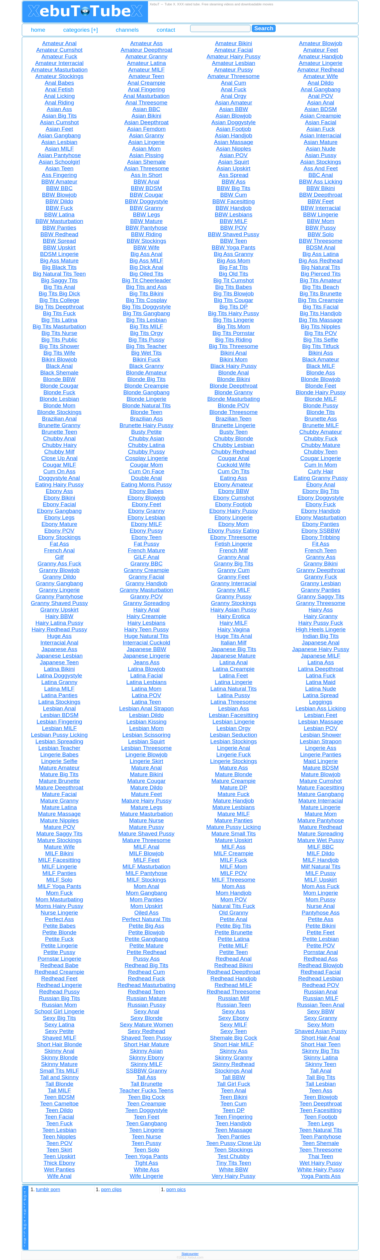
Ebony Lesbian (146, 517)
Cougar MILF (59, 465)
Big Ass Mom (233, 260)
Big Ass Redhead (321, 260)
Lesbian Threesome (146, 748)
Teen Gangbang (146, 1123)
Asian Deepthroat (146, 122)
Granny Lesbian (320, 583)
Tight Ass (146, 1163)
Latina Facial (146, 675)
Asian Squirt (233, 162)
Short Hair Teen (321, 1044)
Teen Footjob (320, 1117)
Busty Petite (146, 432)
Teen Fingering (234, 1117)
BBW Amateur (59, 181)
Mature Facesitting (320, 787)
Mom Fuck (59, 893)
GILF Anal (146, 557)
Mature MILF (233, 814)
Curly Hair (320, 471)
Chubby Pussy (146, 451)
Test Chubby (234, 1156)
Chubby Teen (321, 451)
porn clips (111, 1189)
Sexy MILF (233, 1024)
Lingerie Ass (320, 748)
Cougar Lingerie (320, 458)
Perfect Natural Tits (146, 919)
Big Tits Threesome (233, 346)
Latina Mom (146, 689)
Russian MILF (320, 998)
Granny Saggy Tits (320, 596)
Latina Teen (146, 702)
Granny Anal (233, 557)
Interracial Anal (59, 642)
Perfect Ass (59, 919)
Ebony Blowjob (146, 498)
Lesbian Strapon (321, 741)
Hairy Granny (321, 616)
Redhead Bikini (233, 965)
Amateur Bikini (233, 43)
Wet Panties (59, 1169)
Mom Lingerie (320, 893)
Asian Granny (146, 135)
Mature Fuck (234, 794)
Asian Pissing (146, 155)
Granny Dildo (59, 577)
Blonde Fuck (59, 392)
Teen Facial (59, 1117)
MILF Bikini (59, 853)
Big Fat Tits (233, 267)
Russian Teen (233, 1005)
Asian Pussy (321, 155)
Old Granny (233, 912)
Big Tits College (59, 300)
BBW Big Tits (233, 188)
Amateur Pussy (233, 69)
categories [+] (80, 30)
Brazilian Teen (233, 419)
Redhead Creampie (59, 972)
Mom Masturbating (59, 899)
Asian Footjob (233, 129)
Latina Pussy (233, 695)
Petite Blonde (59, 932)
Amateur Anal (59, 43)
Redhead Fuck (146, 978)
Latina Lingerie (233, 682)
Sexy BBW (321, 1011)
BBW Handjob (234, 208)
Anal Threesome (146, 102)
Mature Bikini (146, 774)
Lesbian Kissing (146, 721)
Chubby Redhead (233, 451)
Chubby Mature (320, 445)
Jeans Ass (146, 662)
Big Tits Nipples (320, 326)
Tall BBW (233, 1077)
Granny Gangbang (59, 583)
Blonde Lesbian (59, 399)
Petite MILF (233, 945)
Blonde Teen (146, 412)
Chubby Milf (59, 451)
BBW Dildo (59, 201)
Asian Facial (320, 122)
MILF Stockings (146, 880)
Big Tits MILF (146, 326)
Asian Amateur (233, 102)
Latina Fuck (320, 675)
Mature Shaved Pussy (146, 833)
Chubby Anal (59, 438)
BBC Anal (320, 175)
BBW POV (233, 228)
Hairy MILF (233, 623)
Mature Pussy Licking (233, 827)
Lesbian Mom (146, 728)
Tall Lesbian (321, 1084)
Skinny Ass (233, 1051)
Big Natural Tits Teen (59, 274)
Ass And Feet (320, 168)
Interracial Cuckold (146, 642)
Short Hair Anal (320, 1038)
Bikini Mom (233, 359)
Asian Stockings (320, 162)
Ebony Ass (59, 491)
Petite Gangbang (146, 939)
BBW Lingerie (320, 214)
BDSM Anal (320, 247)
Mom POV (233, 899)
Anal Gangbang (321, 89)
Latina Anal (233, 662)
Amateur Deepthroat (146, 50)
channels (127, 30)
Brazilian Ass (146, 419)
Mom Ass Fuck (321, 886)
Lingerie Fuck (233, 754)
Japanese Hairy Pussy (320, 649)
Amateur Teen (146, 76)
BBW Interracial (321, 208)
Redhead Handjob (233, 978)
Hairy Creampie (146, 616)
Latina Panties (59, 695)
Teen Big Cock (146, 1097)
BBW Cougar (146, 195)
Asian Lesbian (59, 142)
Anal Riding (59, 102)
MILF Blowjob (146, 853)
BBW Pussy (321, 228)
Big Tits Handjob (321, 313)
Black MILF (320, 366)
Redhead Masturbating (146, 985)
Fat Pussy (146, 544)
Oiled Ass (146, 912)
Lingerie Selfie (59, 761)
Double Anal (146, 478)
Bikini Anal (233, 353)
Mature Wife (59, 847)
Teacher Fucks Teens (146, 1090)
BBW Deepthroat (320, 195)
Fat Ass (59, 544)
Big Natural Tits (320, 267)
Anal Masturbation (146, 96)
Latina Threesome (233, 702)
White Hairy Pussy (320, 1169)
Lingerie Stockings (233, 761)
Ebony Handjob (320, 511)
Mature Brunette (59, 781)
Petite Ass (320, 919)
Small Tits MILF (59, 1071)
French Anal (59, 550)
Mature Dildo (146, 787)
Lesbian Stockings (233, 741)
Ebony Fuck (321, 504)
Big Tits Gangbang (146, 313)
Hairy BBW (59, 616)
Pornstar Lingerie (59, 959)
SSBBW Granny (146, 1071)
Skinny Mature (59, 1064)
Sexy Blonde (146, 1018)
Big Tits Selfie (320, 339)
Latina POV (146, 695)
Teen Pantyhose (320, 1136)
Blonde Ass (320, 372)
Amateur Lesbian (233, 63)
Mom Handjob (233, 893)
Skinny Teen (320, 1064)
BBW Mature (146, 221)
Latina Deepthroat (321, 669)
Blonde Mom (59, 405)
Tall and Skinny (59, 1077)
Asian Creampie (320, 116)
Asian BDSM (320, 109)
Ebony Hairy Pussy (233, 511)
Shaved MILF (59, 1038)
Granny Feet (234, 577)
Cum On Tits (234, 471)
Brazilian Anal (59, 419)
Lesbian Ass (233, 708)
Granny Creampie (146, 570)
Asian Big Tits (59, 116)
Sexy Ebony (233, 1018)
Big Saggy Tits (59, 280)
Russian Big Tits (59, 998)
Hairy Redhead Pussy (59, 629)
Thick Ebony (59, 1163)
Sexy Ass (233, 1011)
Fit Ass (320, 544)
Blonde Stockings (59, 412)
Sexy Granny (320, 1018)
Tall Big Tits (320, 1077)
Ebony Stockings (59, 537)
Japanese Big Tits (233, 649)
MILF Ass (233, 847)
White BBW (233, 1169)
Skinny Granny (233, 1057)
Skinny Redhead (234, 1064)
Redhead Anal (234, 959)
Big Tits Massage (320, 320)
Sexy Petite (59, 1031)
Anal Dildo (321, 83)
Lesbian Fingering (59, 721)
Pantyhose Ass (321, 912)
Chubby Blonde (233, 438)
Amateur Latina (146, 63)
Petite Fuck (59, 939)
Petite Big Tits (233, 926)
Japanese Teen (59, 662)
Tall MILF (59, 1090)
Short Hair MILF (233, 1044)
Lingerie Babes (59, 754)
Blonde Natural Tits (146, 405)
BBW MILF (234, 221)
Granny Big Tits (233, 563)
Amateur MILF (146, 69)
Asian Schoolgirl (59, 162)
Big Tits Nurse (59, 333)
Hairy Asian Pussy (233, 610)
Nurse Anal (321, 906)
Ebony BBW (233, 491)
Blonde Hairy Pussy (321, 392)
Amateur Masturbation (59, 69)
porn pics (176, 1189)
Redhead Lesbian (320, 978)
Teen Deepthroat (321, 1103)
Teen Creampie (146, 1103)
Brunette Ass (320, 419)
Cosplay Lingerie (146, 458)
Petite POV (320, 945)
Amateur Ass (146, 43)
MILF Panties (59, 873)
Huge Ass (59, 636)
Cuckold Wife (234, 465)
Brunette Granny (59, 425)
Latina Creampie (234, 669)
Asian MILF (59, 148)
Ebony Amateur (233, 484)
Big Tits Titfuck (320, 346)
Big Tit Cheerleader (146, 280)
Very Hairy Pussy (233, 1176)
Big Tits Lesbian (146, 320)
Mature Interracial (320, 800)
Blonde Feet (320, 386)
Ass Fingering (59, 175)
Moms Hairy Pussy (59, 906)
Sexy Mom (320, 1024)
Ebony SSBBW (320, 530)
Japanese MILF (320, 656)
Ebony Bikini (59, 498)
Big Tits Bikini (146, 293)
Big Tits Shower (59, 346)
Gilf (59, 557)
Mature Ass (233, 768)
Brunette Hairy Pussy (146, 425)
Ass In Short (146, 175)
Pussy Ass (146, 959)
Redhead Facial (320, 972)
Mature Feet (146, 794)
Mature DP (233, 787)
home (38, 30)
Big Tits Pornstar (234, 333)
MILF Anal (146, 847)
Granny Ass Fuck (59, 563)
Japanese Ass (59, 649)
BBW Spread (59, 241)
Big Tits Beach (320, 287)
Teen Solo (146, 1150)
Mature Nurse (146, 820)
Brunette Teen (59, 432)
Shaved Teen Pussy (146, 1038)
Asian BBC (146, 109)
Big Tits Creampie (320, 300)
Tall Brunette (147, 1084)
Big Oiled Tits (146, 274)
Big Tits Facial (320, 307)
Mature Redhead (320, 827)
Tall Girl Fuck (233, 1084)
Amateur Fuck (59, 56)
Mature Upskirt (233, 840)
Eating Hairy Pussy (59, 484)
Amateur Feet (320, 50)
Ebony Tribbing (320, 537)
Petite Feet (321, 932)
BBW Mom (321, 221)
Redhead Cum (146, 972)
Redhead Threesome (233, 991)
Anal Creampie (146, 83)
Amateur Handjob (320, 56)
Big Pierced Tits (321, 274)
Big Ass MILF (146, 260)
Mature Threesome (146, 840)
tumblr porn (48, 1189)
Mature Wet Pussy (320, 840)
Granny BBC (146, 563)
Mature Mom (321, 814)
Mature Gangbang (320, 794)
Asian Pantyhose (59, 155)
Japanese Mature (233, 656)
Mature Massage (59, 814)
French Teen (320, 550)
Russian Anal (320, 991)
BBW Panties (59, 228)
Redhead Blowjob (320, 965)
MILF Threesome (233, 880)
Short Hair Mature (146, 1044)
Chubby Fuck (321, 438)
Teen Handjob (233, 1123)
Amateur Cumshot (59, 50)
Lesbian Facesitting (233, 715)
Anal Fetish (59, 89)
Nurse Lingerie (59, 912)
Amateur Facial (233, 50)
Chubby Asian (146, 438)
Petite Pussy (59, 952)
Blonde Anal (233, 372)
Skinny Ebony (146, 1057)
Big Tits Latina (59, 320)
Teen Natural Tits (320, 1130)
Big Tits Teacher (146, 346)
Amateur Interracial (59, 63)
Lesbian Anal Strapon (146, 708)
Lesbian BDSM (59, 715)
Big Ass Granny (233, 254)
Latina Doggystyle (59, 675)
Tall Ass (146, 1077)
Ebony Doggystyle (320, 498)
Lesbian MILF (59, 728)
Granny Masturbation (146, 590)
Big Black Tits (59, 267)
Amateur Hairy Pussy (233, 56)
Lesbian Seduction (233, 735)
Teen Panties (233, 1136)
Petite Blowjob (146, 932)
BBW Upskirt (59, 247)
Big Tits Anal (59, 287)
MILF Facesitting (59, 860)
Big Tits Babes (233, 287)
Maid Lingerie (320, 761)
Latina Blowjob (146, 669)
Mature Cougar (146, 781)
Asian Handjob (233, 135)
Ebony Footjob (233, 504)
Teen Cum (233, 1103)
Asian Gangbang (59, 135)
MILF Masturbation (146, 866)
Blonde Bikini (233, 379)
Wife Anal (59, 1176)
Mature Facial (59, 794)
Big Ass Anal (146, 254)
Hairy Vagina (233, 629)
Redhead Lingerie (59, 985)
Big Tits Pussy (147, 339)
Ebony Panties (320, 524)
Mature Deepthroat (59, 787)
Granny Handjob (146, 583)
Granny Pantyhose (59, 596)
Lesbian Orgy (233, 728)
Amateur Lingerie (320, 63)
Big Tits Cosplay (146, 300)
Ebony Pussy (146, 530)
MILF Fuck (233, 860)
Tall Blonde (59, 1084)
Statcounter (190, 1254)
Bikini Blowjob (59, 359)
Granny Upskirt (59, 610)
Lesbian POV (321, 728)
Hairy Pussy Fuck (320, 623)
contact (166, 30)
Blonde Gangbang (146, 392)
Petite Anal (233, 919)
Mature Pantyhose (320, 820)
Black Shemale (59, 372)
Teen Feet (146, 1117)
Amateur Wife (320, 76)
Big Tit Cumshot (233, 280)
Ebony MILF (146, 524)
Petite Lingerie (59, 945)
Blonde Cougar (59, 386)
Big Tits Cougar (233, 300)
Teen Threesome (320, 1150)
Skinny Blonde (59, 1057)
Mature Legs (147, 807)
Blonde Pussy (320, 405)
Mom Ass (233, 886)
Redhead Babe (59, 965)
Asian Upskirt (234, 168)
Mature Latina (59, 807)
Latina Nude (320, 689)
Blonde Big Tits (146, 379)
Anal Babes (59, 83)
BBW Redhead (59, 234)
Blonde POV (233, 405)
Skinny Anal (59, 1051)
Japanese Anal (321, 642)
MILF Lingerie (59, 866)
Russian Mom (59, 1005)
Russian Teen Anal (320, 1005)
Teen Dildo (59, 1110)
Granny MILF (233, 590)
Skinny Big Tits (321, 1051)
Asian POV (233, 155)
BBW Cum (233, 195)
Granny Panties (320, 590)
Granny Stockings (233, 603)
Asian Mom (146, 148)
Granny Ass (320, 557)
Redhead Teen (146, 991)
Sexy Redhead (146, 1031)
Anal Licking (59, 96)
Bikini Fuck (146, 359)
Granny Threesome (320, 603)
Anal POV (320, 96)
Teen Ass (320, 1090)
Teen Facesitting (321, 1110)
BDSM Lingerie (59, 254)
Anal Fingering (146, 89)
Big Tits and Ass (146, 287)
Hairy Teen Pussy (146, 629)
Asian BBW (233, 109)
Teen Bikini (234, 1097)
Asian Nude (320, 148)
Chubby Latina (146, 445)
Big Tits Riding (233, 339)
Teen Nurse (146, 1136)
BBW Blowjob (59, 195)
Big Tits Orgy (146, 333)
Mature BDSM (320, 768)
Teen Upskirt (59, 1156)
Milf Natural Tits (320, 866)
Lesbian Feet (320, 715)
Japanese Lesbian (59, 656)
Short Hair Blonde (59, 1044)
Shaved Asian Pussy (320, 1031)
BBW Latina (59, 214)
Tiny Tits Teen (233, 1163)
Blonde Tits (320, 412)
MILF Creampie (233, 853)
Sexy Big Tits (59, 1018)
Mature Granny (59, 800)
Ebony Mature (59, 524)
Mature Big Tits (59, 774)
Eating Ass (233, 478)
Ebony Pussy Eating (233, 530)
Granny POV (146, 596)
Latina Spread (320, 695)
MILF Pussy (321, 873)
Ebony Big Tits (320, 491)
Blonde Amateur (146, 372)
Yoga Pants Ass (321, 1176)
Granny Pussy (234, 596)
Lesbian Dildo (146, 715)
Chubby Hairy (59, 445)
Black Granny (146, 366)
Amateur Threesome (233, 76)
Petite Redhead (146, 952)
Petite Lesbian (321, 939)
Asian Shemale (146, 162)
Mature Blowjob (320, 774)
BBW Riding (146, 234)
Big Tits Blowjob (233, 293)
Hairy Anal (146, 610)
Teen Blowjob (320, 1097)
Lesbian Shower (320, 735)
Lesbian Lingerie (234, 721)
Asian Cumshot (59, 122)
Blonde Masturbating (233, 399)
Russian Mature (146, 998)
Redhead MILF (234, 985)
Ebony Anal (320, 484)
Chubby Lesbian (233, 445)
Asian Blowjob (234, 116)
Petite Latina (234, 939)
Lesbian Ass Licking (320, 708)
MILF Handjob (321, 860)
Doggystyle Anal (59, 478)
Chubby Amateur (320, 432)
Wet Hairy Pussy (321, 1163)
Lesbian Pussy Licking (59, 735)
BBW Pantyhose (146, 228)
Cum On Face (146, 471)
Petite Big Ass (146, 926)
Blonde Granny (233, 392)
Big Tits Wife (59, 353)
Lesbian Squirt (146, 741)
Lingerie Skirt (146, 761)
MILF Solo (59, 880)
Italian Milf (233, 642)
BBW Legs (146, 214)
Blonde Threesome (233, 412)
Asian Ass (59, 109)
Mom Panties (146, 899)
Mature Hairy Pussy (146, 800)
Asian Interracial (320, 135)
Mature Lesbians (233, 807)
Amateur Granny (146, 56)
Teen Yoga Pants (146, 1156)
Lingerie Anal (233, 748)
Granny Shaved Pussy (59, 603)
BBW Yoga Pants (233, 247)
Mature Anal (146, 768)
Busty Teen (233, 432)
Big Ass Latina (321, 254)
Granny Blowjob (59, 570)
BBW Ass (233, 181)
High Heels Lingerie (321, 629)
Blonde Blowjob (320, 379)
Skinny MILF (147, 1064)
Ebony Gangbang (59, 511)
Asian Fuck (320, 129)
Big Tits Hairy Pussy (233, 313)
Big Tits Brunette (321, 293)
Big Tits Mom (233, 326)
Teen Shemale (320, 1143)
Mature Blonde (233, 774)
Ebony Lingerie (233, 517)
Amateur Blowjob (320, 43)
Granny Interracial (234, 583)
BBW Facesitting (233, 201)
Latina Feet (233, 675)
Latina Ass (320, 662)
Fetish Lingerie (233, 544)
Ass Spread (233, 175)
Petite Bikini (320, 926)
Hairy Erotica (233, 616)
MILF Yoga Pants (59, 886)
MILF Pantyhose (146, 873)
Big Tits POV (320, 333)
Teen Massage (233, 1130)
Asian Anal (320, 102)
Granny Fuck (320, 577)
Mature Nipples (59, 820)
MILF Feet (146, 860)
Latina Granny (59, 682)
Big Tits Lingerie (233, 320)
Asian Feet (59, 129)
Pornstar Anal (320, 952)
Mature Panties (233, 820)
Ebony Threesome (233, 537)
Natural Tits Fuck (233, 906)
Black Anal (59, 366)
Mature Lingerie (321, 807)
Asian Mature (321, 142)
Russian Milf (233, 998)
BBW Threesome (321, 241)
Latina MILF (59, 689)
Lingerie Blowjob (146, 754)
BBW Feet (321, 201)
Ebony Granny (146, 511)
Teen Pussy (146, 1143)
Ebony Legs (59, 517)
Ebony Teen (146, 537)
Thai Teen (320, 1156)
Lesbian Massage (320, 721)
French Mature (146, 550)
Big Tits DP (233, 307)
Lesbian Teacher (59, 748)
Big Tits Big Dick (59, 293)
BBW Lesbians (233, 214)
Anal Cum (233, 83)
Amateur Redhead (320, 69)
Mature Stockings (59, 840)
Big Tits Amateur (321, 280)
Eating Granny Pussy (320, 478)
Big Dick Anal (146, 267)
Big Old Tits (233, 274)
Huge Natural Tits (146, 636)
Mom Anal (146, 886)
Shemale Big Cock (233, 1038)
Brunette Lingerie (233, 425)
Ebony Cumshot (233, 498)
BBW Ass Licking (320, 181)
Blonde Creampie (146, 386)
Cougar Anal (233, 458)
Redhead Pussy (59, 991)
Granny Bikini (320, 563)
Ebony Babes (146, 491)
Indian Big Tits (321, 636)
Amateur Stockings (59, 76)
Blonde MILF (320, 399)
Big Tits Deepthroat (59, 307)
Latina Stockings (59, 702)
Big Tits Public (59, 339)
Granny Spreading (146, 603)
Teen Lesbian (59, 1130)
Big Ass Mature (59, 260)
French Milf (233, 550)
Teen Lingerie (146, 1130)
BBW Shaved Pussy (233, 234)
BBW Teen (233, 241)
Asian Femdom (146, 129)
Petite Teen (233, 952)
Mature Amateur (59, 768)
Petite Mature (146, 945)
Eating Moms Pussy (146, 484)
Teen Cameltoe (59, 1103)
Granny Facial (146, 577)
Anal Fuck (233, 89)
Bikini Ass (320, 353)
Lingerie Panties (320, 754)
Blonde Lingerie (146, 399)
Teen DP (233, 1110)
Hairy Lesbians (146, 623)
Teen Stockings (233, 1150)
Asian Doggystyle (233, 122)
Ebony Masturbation (320, 517)
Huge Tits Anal (233, 636)
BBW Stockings (146, 241)
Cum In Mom (320, 465)
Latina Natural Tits (233, 689)
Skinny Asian (146, 1051)
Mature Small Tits (233, 833)
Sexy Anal (146, 1011)
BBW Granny (146, 208)
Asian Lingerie (146, 142)
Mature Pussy (146, 827)
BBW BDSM (146, 188)
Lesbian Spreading (59, 741)
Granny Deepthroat (320, 570)
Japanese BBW (146, 649)
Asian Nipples (233, 148)
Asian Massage (233, 142)
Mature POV (59, 827)
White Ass (146, 1169)
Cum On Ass (59, 471)
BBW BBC (59, 188)
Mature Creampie (233, 781)
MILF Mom (233, 866)
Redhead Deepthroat (233, 972)
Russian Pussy (146, 1005)
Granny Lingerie (59, 590)
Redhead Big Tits (146, 965)
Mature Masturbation (146, 814)
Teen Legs (320, 1123)
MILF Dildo (321, 853)
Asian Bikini (146, 116)
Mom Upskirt (146, 906)
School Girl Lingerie (59, 1011)
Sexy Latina (59, 1024)
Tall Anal (320, 1071)
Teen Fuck (59, 1123)
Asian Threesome (146, 168)
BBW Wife (146, 247)
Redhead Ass (320, 959)
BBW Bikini (320, 188)
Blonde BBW (59, 379)
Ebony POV (59, 530)
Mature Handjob (233, 800)
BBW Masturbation (59, 221)
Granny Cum (233, 570)
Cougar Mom (146, 465)
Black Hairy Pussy (233, 366)
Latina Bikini (59, 669)
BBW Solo (321, 234)
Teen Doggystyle (146, 1110)
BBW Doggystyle (146, 201)
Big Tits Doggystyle (146, 307)
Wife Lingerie (146, 1176)
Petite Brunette (234, 932)
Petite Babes (59, 926)
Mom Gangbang (146, 893)
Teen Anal (233, 1090)
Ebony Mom (233, 524)
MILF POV (233, 873)
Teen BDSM (59, 1097)
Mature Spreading (321, 833)
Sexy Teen (233, 1031)
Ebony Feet (146, 504)
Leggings (320, 702)
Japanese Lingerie (146, 656)
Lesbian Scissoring (146, 735)
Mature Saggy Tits (59, 833)
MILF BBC (320, 847)
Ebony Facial (59, 504)
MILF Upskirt (320, 880)
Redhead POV (320, 985)
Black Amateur (320, 359)
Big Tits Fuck (59, 313)
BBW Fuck (59, 208)
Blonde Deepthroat (233, 386)
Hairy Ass (321, 610)
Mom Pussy (320, 899)
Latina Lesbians (146, 682)
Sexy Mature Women (146, 1024)
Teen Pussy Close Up (233, 1143)
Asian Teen (59, 168)
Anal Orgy (233, 96)
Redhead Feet (59, 978)
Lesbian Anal (59, 708)
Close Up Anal (59, 458)
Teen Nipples (59, 1136)
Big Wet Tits (146, 353)
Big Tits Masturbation (59, 326)
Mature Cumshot (321, 781)
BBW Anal (146, 181)
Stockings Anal (233, 1071)
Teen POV (59, 1143)
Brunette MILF (321, 425)
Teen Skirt (59, 1150)
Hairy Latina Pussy (59, 623)
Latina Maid (320, 682)
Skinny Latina (320, 1057)
